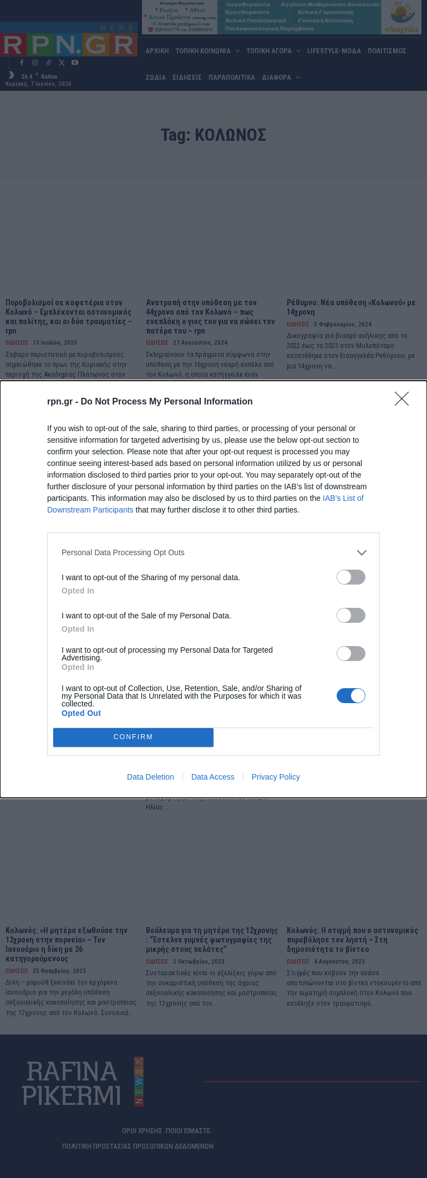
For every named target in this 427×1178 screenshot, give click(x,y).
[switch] (351, 577)
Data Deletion (150, 776)
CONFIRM (133, 737)
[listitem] (213, 553)
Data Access (213, 776)
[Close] (405, 402)
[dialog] (213, 589)
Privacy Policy (276, 776)
